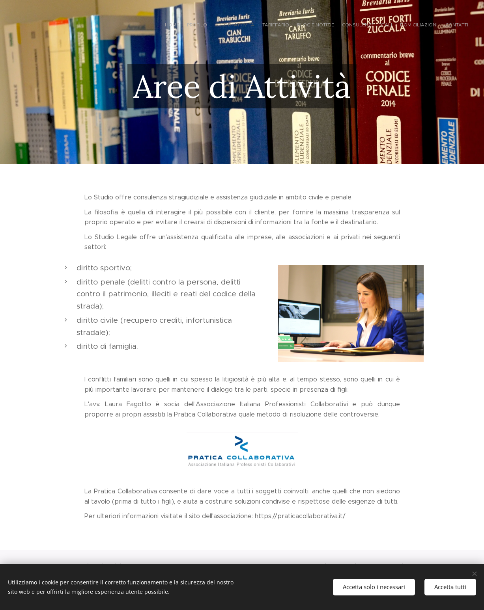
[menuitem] (414, 25)
